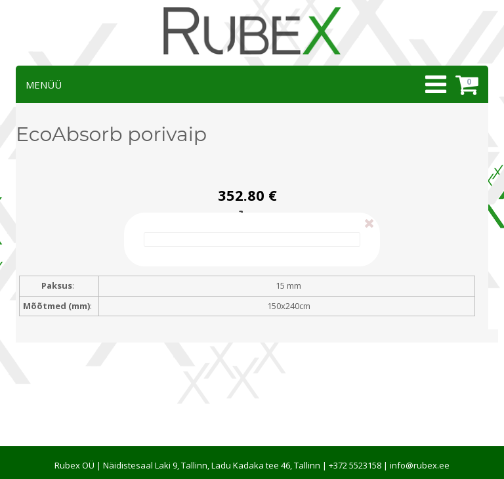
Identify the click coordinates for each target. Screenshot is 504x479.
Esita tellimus (247, 217)
